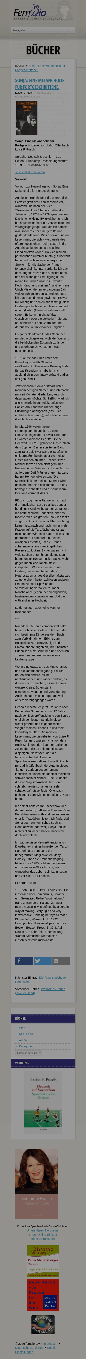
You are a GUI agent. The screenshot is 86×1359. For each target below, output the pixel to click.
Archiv (23, 1040)
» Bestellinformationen (30, 172)
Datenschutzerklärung (29, 1347)
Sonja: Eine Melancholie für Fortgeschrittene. (39, 83)
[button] (24, 961)
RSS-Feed (26, 1034)
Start (22, 1028)
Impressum (50, 1343)
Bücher (19, 66)
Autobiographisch (29, 96)
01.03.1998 (44, 92)
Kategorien (26, 1046)
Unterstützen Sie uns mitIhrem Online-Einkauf (43, 1234)
